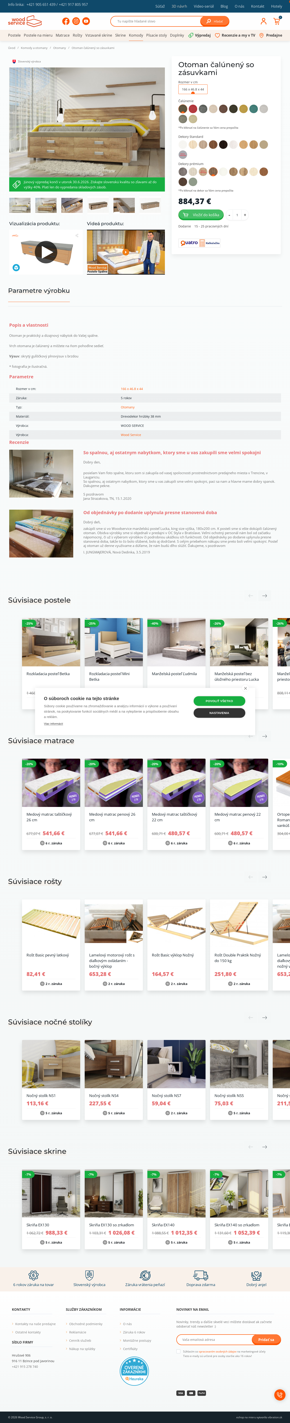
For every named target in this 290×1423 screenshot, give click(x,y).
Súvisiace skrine (37, 1151)
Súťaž (160, 6)
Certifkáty (130, 1349)
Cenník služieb (80, 1340)
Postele (14, 35)
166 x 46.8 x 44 (132, 389)
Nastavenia (219, 713)
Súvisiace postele (39, 600)
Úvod (11, 47)
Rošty (77, 35)
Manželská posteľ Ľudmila (174, 673)
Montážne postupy (137, 1340)
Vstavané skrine (98, 35)
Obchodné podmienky (85, 1324)
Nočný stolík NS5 (229, 1095)
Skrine (120, 35)
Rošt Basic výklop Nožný (173, 955)
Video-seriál (204, 6)
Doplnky (177, 35)
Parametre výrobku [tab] (39, 290)
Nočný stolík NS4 (104, 1095)
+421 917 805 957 (73, 4)
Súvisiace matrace (41, 740)
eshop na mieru (246, 1417)
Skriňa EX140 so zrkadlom (237, 1224)
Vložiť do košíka (201, 214)
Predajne (274, 35)
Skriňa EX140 (163, 1224)
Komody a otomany (34, 47)
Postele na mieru (38, 35)
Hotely (276, 6)
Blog (224, 6)
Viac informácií (53, 723)
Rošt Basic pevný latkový (48, 955)
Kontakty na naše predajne (35, 1324)
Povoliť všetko (219, 701)
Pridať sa (266, 1339)
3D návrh (179, 6)
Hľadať (214, 21)
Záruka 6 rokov (134, 1332)
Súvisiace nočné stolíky (50, 1022)
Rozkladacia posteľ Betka (48, 673)
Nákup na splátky (82, 1349)
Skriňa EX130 (38, 1224)
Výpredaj (203, 35)
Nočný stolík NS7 (166, 1095)
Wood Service (131, 435)
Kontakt (257, 6)
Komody (136, 35)
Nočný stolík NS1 (41, 1095)
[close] (245, 688)
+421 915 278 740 (25, 1366)
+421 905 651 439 (41, 4)
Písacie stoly (156, 35)
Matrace (63, 35)
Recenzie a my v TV (238, 35)
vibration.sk (275, 1417)
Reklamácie (77, 1332)
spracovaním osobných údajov (218, 1351)
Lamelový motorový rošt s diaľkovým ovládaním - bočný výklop (112, 960)
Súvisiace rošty (35, 881)
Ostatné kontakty (28, 1332)
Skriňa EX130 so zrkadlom (111, 1224)
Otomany (59, 47)
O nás (239, 6)
